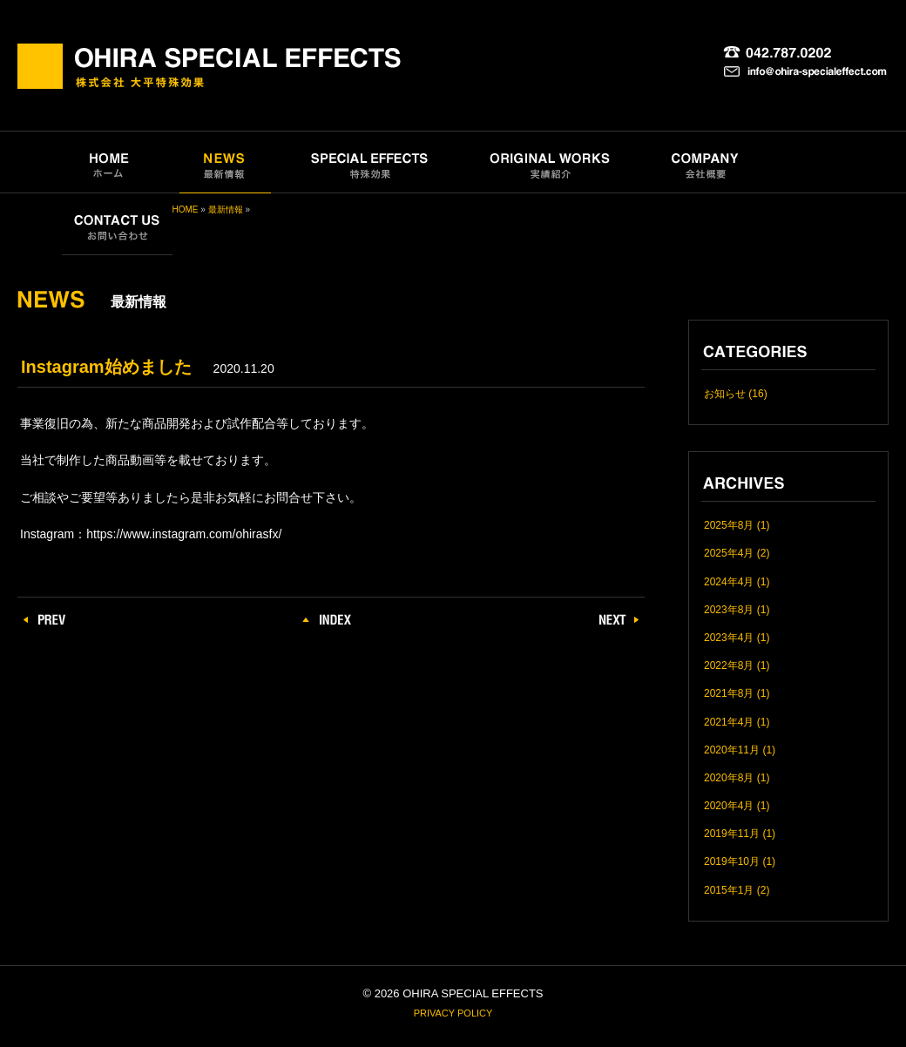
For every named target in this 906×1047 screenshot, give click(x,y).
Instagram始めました (106, 366)
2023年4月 (729, 638)
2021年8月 (729, 693)
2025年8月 (729, 525)
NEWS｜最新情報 (225, 162)
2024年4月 (729, 582)
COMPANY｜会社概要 (705, 162)
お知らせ (725, 394)
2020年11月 (732, 750)
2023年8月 (729, 610)
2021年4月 (729, 722)
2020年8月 (729, 778)
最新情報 (225, 209)
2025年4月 (729, 553)
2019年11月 (732, 833)
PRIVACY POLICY (453, 1013)
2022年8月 (729, 665)
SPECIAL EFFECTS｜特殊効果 (369, 162)
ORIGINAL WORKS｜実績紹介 (552, 162)
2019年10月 (732, 861)
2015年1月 (729, 890)
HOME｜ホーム (108, 162)
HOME (185, 209)
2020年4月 (729, 806)
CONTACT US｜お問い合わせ (117, 224)
